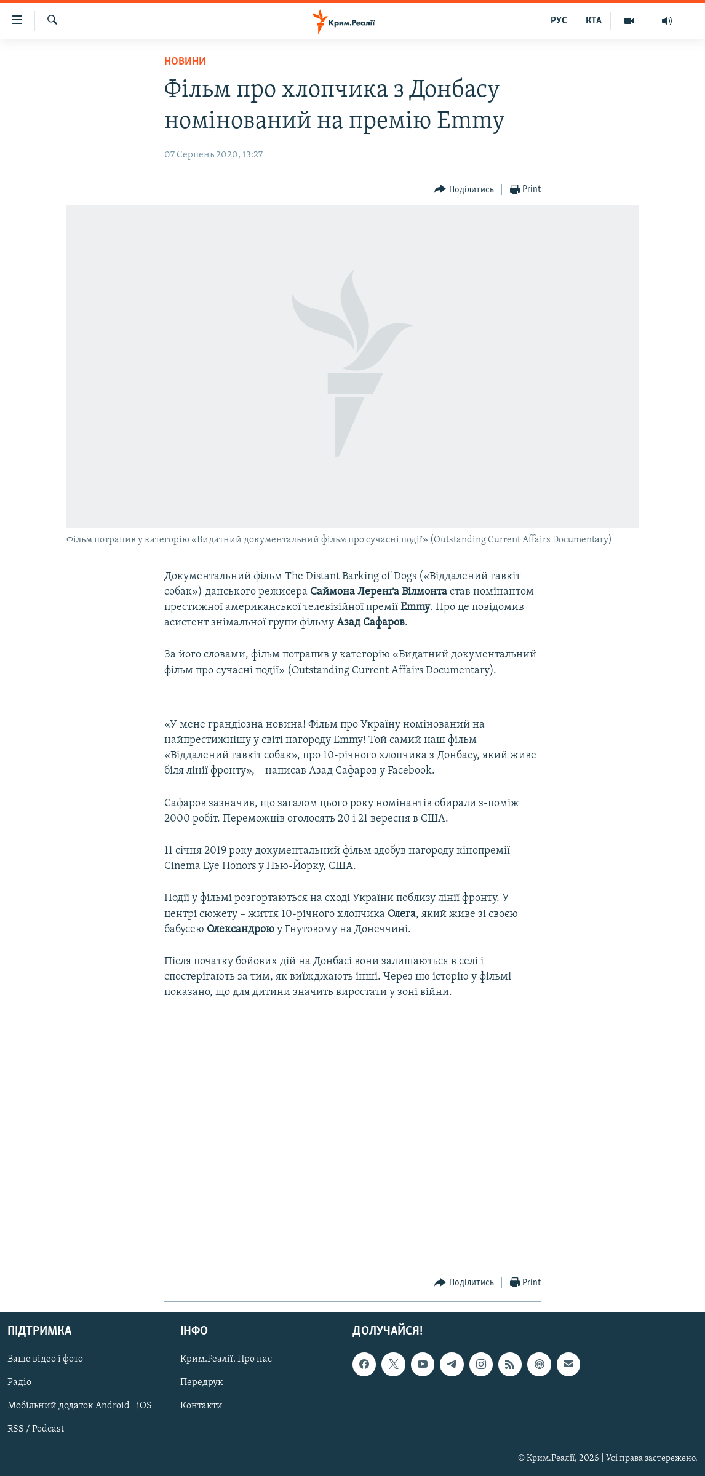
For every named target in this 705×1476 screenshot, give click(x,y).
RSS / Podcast (35, 1429)
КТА (594, 21)
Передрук (201, 1382)
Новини (185, 62)
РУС (559, 21)
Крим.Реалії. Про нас (226, 1359)
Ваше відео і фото (45, 1359)
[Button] (464, 189)
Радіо (19, 1382)
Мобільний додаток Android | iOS (79, 1406)
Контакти (201, 1406)
